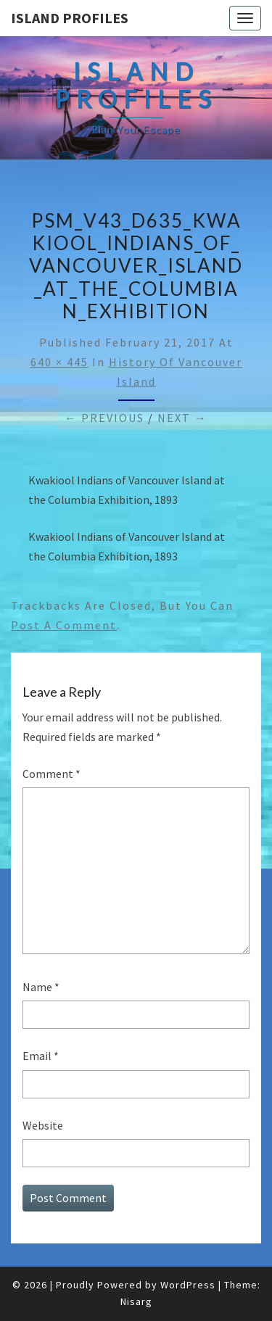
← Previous (104, 417)
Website (42, 1125)
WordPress (187, 1284)
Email (40, 1055)
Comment (51, 773)
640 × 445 (59, 362)
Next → (182, 417)
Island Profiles (69, 18)
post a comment (64, 625)
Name (40, 987)
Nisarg (136, 1301)
